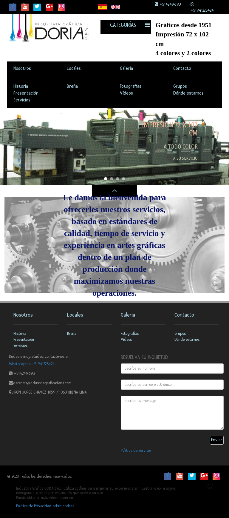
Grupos (180, 86)
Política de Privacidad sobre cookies (45, 506)
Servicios (21, 100)
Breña (72, 86)
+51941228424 (202, 10)
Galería (126, 68)
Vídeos (126, 93)
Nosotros (22, 68)
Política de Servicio (136, 450)
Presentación (25, 93)
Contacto (182, 68)
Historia (20, 86)
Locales (74, 68)
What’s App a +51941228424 (32, 364)
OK (209, 486)
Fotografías (130, 86)
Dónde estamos (188, 93)
